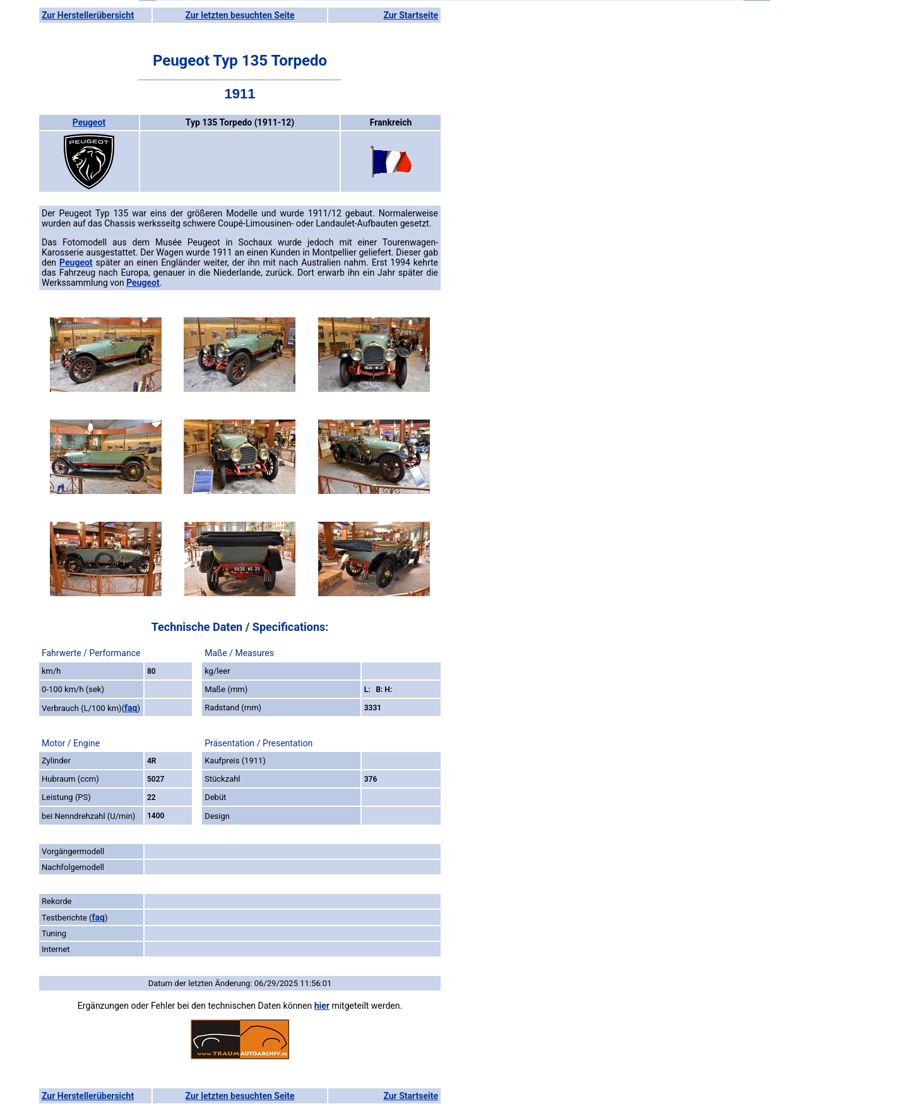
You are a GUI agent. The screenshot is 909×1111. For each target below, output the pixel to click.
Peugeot (89, 122)
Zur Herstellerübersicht (88, 15)
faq (130, 708)
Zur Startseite (410, 15)
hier (322, 1006)
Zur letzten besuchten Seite (240, 15)
